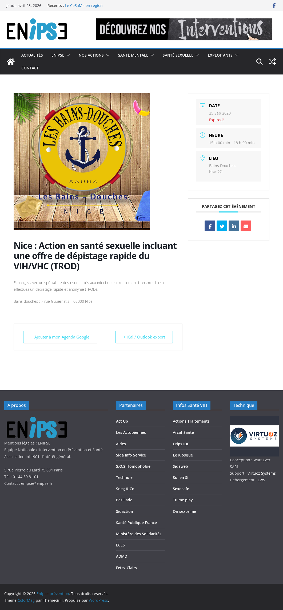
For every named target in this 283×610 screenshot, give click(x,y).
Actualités (32, 55)
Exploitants (220, 55)
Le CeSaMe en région (84, 5)
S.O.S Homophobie (133, 466)
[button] (67, 55)
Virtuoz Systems (262, 473)
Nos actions (91, 55)
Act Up (122, 421)
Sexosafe (181, 488)
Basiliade (124, 499)
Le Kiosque (183, 455)
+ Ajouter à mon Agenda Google (60, 337)
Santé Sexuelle (178, 55)
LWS (261, 479)
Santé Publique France (136, 522)
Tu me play (183, 499)
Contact (30, 67)
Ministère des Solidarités (138, 533)
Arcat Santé (183, 432)
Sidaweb (180, 466)
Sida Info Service (131, 455)
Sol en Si (180, 477)
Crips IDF (181, 443)
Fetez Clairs (126, 567)
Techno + (124, 477)
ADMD (121, 556)
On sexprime (184, 511)
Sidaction (124, 511)
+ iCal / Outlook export (144, 337)
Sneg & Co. (125, 488)
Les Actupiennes (131, 432)
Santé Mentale (133, 55)
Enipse (57, 55)
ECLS (120, 545)
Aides (121, 443)
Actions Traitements (191, 421)
